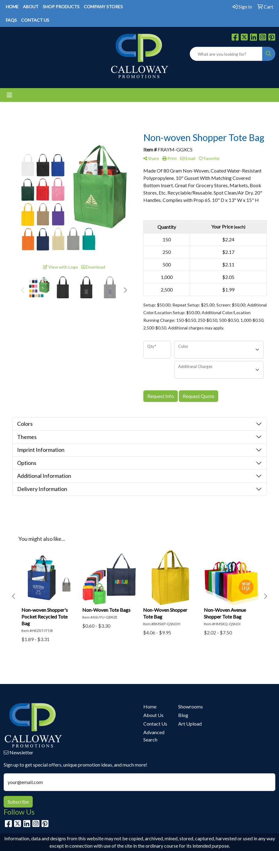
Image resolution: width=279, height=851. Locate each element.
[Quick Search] (226, 54)
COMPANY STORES (103, 6)
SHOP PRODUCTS (61, 6)
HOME (12, 6)
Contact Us (155, 724)
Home (149, 706)
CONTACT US (35, 20)
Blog (183, 715)
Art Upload (190, 724)
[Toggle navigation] (9, 95)
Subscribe (18, 802)
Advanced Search (153, 735)
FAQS (11, 20)
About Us (153, 715)
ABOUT (31, 6)
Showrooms (190, 706)
